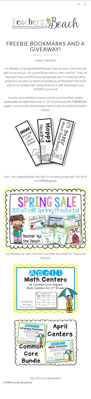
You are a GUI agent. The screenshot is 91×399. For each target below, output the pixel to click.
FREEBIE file (79, 101)
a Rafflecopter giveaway (17, 382)
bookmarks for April (16, 101)
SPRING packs (47, 180)
